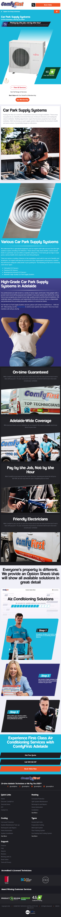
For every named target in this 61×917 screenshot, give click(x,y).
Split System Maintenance (40, 801)
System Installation (7, 833)
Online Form (21, 307)
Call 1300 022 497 (30, 762)
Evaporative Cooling (38, 825)
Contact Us (4, 810)
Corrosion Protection (38, 799)
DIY (2, 807)
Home (3, 799)
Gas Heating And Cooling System (42, 833)
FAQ (2, 848)
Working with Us (6, 857)
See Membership (22, 100)
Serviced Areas (5, 804)
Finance (3, 845)
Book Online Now (30, 769)
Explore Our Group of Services (10, 11)
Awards (3, 851)
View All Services (18, 87)
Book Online (48, 5)
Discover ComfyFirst (7, 801)
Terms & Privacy (6, 862)
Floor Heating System (38, 830)
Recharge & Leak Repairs (39, 804)
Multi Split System (37, 828)
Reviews (3, 854)
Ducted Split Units (37, 822)
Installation (35, 810)
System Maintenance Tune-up (10, 825)
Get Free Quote (30, 755)
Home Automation (37, 807)
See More (34, 813)
